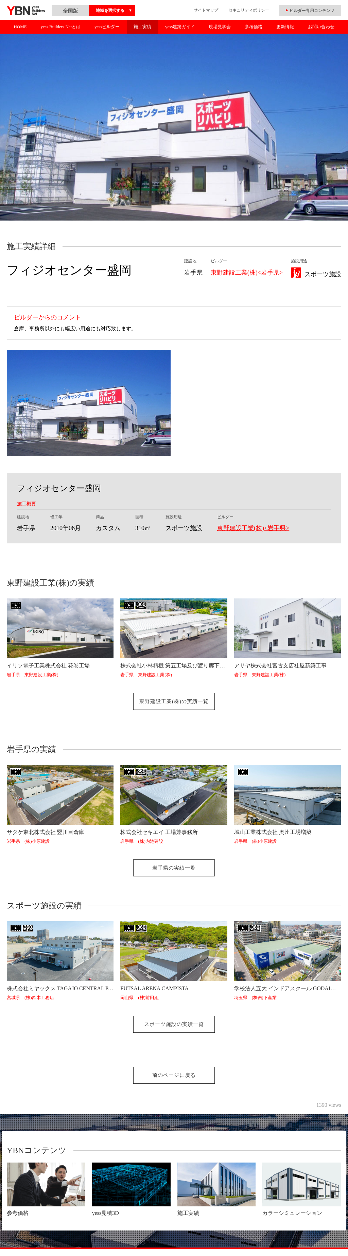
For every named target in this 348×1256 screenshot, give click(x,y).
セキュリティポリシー (248, 10)
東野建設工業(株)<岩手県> (247, 272)
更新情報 (285, 26)
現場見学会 (220, 26)
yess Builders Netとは (60, 26)
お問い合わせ (321, 26)
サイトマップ (206, 10)
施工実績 (142, 26)
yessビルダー (107, 26)
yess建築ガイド (180, 26)
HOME (20, 26)
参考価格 (253, 26)
